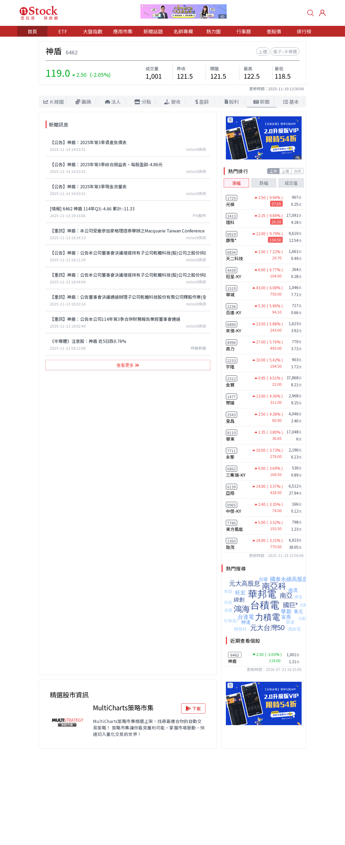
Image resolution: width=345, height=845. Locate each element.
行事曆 (243, 31)
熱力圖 (213, 31)
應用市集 (123, 31)
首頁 (32, 31)
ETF (62, 31)
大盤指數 (92, 31)
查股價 (274, 31)
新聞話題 (153, 31)
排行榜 (304, 31)
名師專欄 (183, 31)
